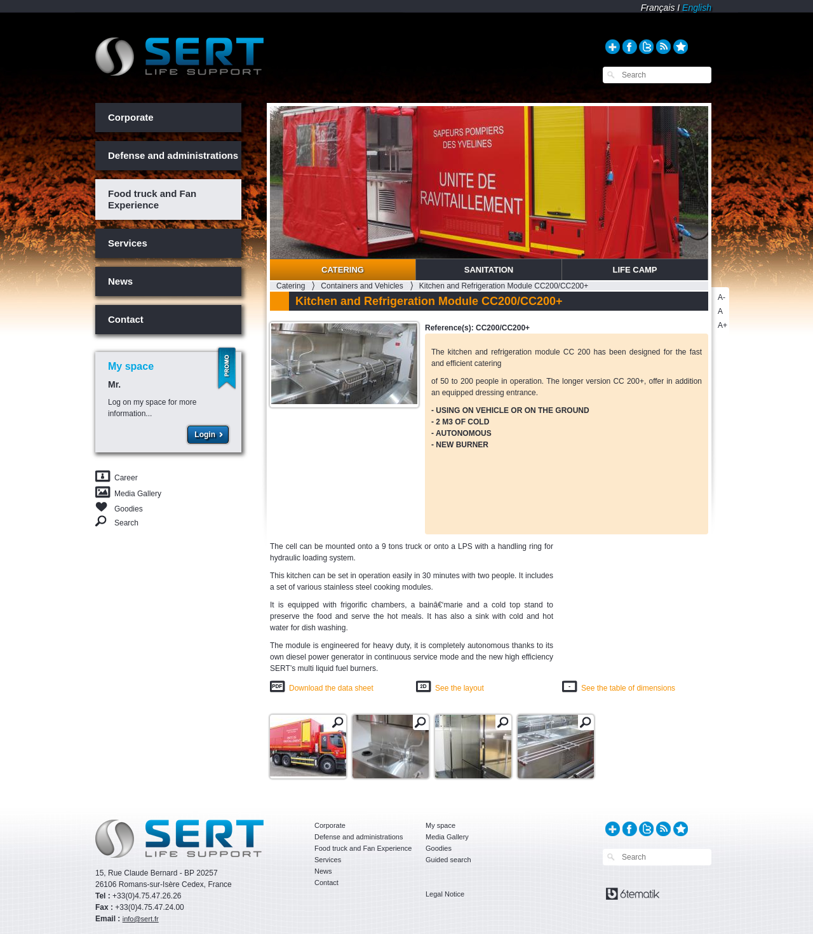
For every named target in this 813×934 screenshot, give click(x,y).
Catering (342, 269)
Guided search (448, 859)
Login (204, 434)
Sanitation (489, 269)
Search (126, 522)
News (120, 281)
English (696, 8)
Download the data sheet (331, 688)
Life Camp (634, 269)
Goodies (128, 507)
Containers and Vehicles (362, 285)
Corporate (131, 117)
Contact (126, 319)
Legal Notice (445, 894)
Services (127, 243)
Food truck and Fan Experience (152, 199)
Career (126, 477)
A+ (722, 325)
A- (721, 297)
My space (440, 825)
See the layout (459, 688)
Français (658, 8)
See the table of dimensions (628, 688)
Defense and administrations (173, 155)
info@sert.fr (141, 919)
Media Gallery (137, 493)
